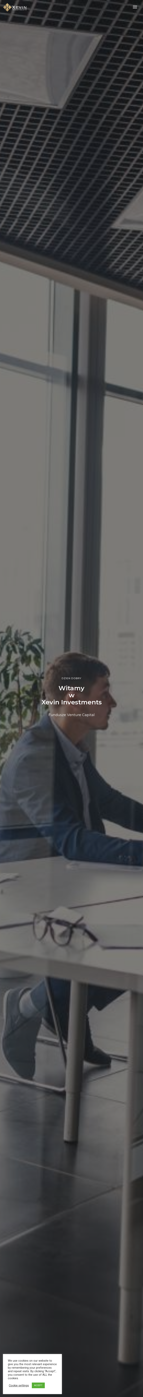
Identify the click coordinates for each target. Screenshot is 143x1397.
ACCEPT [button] (38, 1385)
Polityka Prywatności (76, 1389)
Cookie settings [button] (19, 1385)
